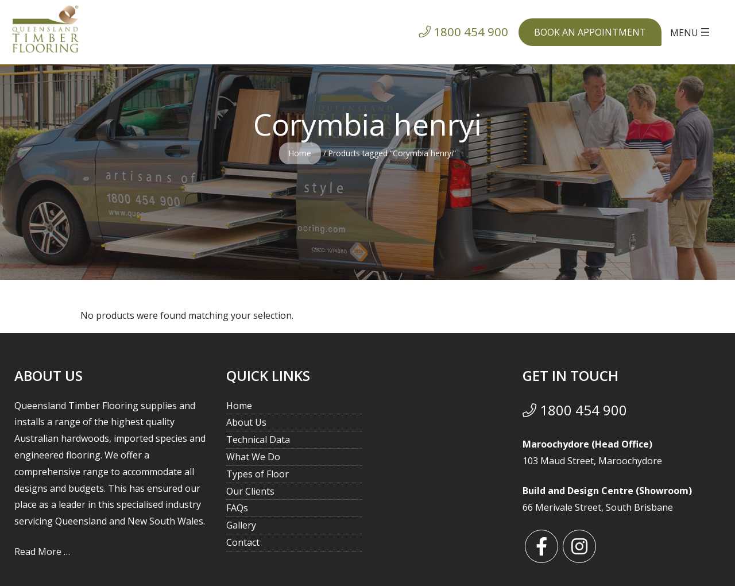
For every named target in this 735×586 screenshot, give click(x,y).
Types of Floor (257, 474)
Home (300, 153)
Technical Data (258, 439)
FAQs (237, 508)
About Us (246, 422)
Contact (243, 542)
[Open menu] (691, 32)
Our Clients (250, 491)
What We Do (253, 456)
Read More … (42, 551)
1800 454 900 (575, 409)
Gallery (241, 525)
